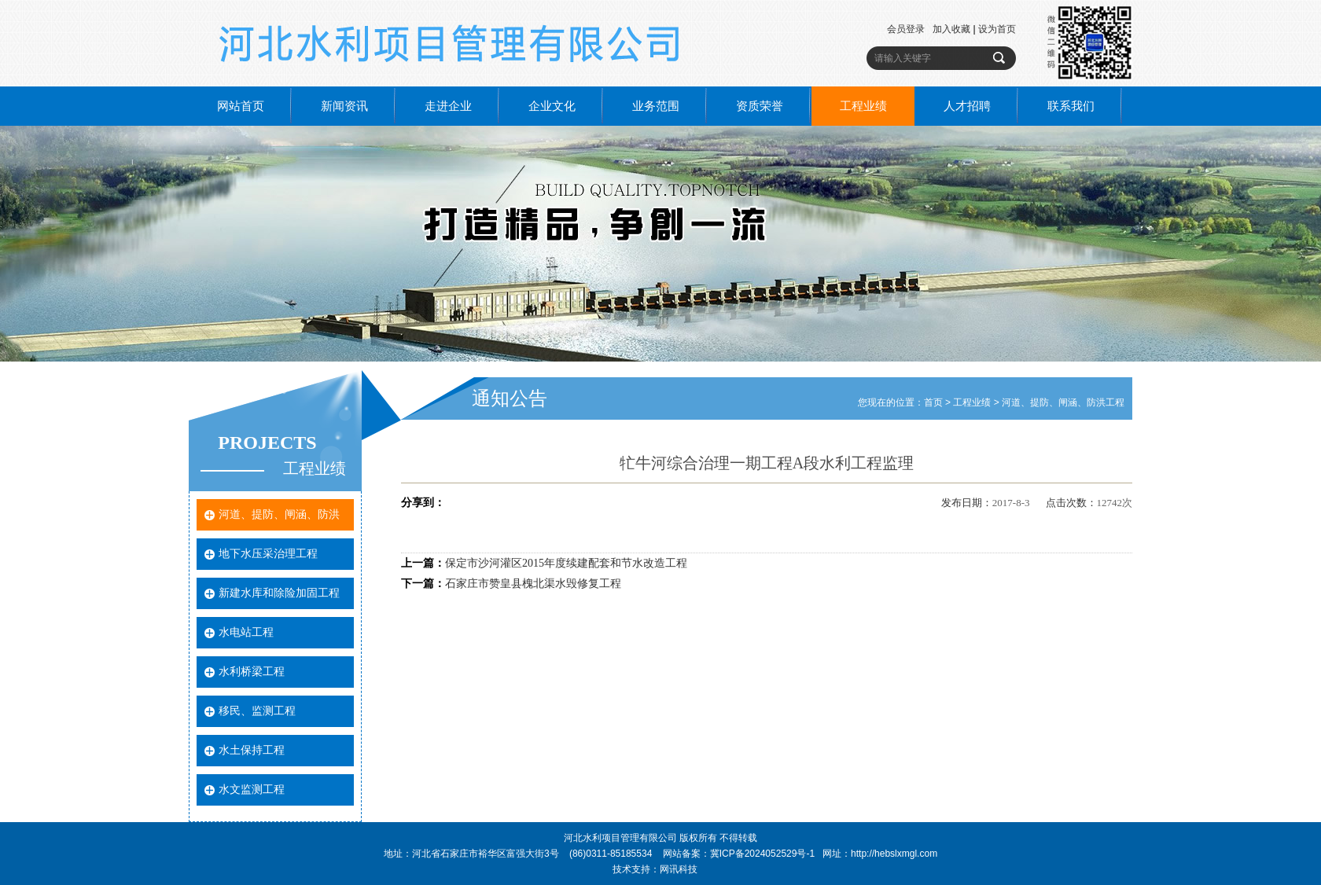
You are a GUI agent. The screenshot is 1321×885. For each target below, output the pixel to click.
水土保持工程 (252, 750)
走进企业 (448, 106)
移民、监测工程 (257, 711)
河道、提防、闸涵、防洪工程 (1063, 402)
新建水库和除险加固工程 (279, 593)
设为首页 (997, 29)
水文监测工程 (252, 789)
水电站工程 (246, 632)
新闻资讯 (344, 106)
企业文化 (552, 106)
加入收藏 (951, 29)
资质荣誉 (759, 106)
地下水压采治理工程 (268, 554)
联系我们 (1071, 106)
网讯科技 (678, 869)
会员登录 (906, 29)
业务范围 (655, 106)
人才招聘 (967, 106)
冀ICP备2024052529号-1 (762, 853)
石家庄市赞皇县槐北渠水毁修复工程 (533, 583)
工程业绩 (863, 106)
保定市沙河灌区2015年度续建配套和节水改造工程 (566, 563)
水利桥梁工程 (252, 672)
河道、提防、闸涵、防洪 (279, 514)
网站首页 (240, 106)
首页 (933, 402)
